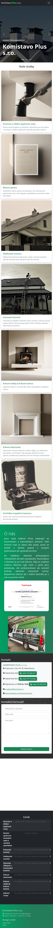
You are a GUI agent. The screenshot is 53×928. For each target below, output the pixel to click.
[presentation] (19, 741)
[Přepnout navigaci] (49, 3)
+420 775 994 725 (38, 684)
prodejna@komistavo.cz (14, 689)
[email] (26, 714)
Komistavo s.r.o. (11, 2)
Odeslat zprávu (26, 749)
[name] (26, 709)
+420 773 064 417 (28, 673)
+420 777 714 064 (28, 679)
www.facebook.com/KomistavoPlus (18, 693)
